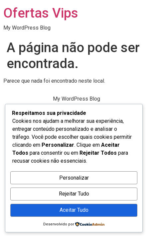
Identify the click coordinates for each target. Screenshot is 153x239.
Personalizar (74, 178)
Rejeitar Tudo (74, 194)
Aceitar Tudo (74, 210)
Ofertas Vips (40, 13)
